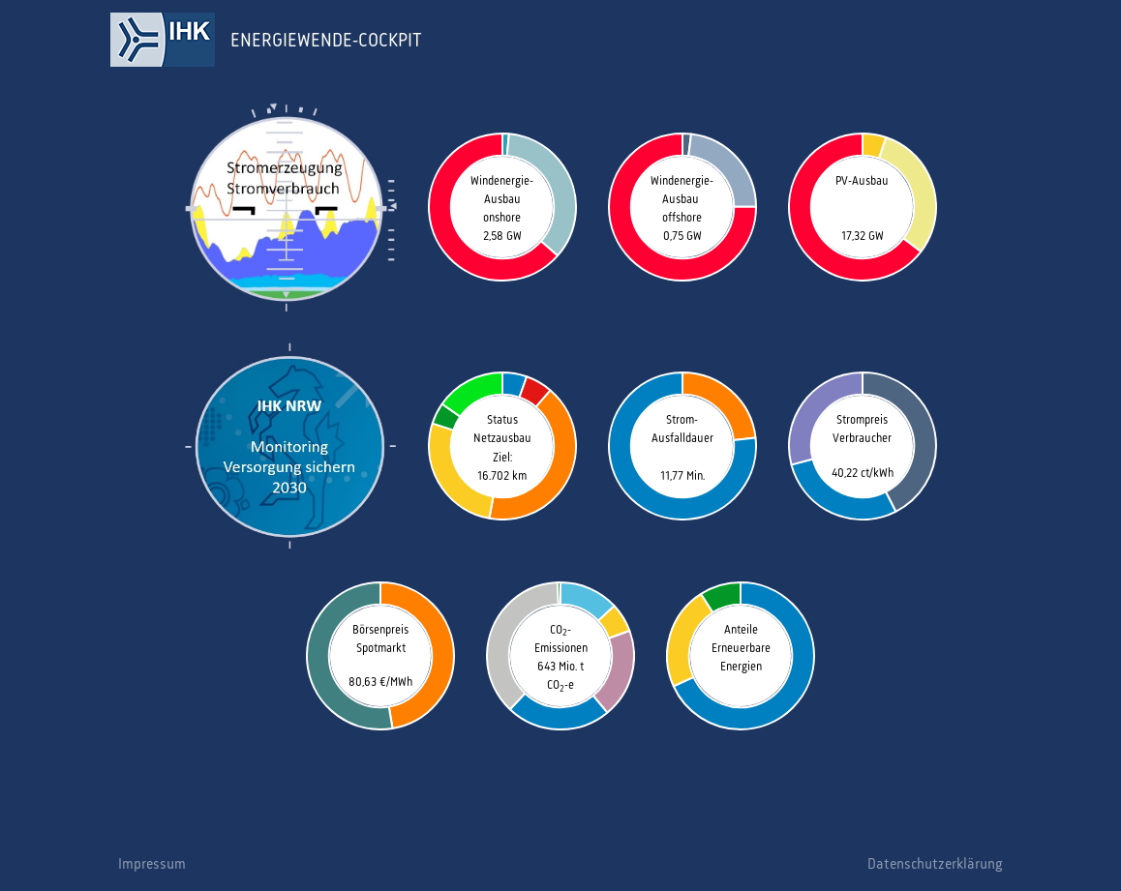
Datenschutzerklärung (935, 863)
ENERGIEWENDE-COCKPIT (326, 39)
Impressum (152, 863)
